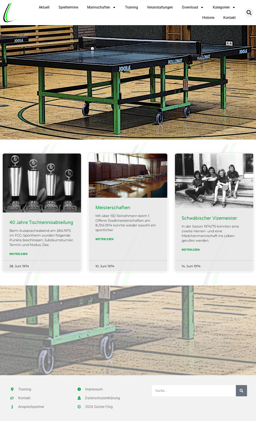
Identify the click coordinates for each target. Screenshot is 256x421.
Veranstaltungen (160, 7)
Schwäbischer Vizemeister (209, 218)
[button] (249, 12)
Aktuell (44, 7)
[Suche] (241, 390)
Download (193, 7)
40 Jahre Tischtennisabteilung (41, 222)
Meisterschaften (112, 207)
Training (131, 7)
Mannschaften (101, 7)
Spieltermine (68, 7)
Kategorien (224, 7)
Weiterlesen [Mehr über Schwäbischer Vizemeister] (191, 249)
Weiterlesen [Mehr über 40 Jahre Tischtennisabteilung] (18, 254)
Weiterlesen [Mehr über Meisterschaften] (104, 239)
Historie (208, 17)
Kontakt (229, 17)
